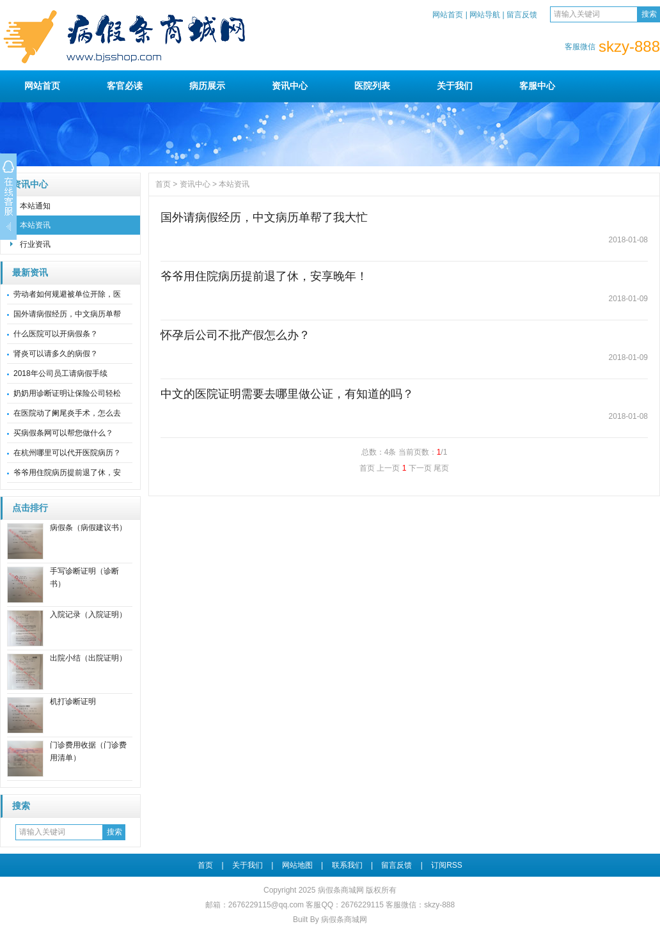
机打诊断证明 (73, 701)
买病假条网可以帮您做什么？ (63, 432)
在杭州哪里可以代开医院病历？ (67, 452)
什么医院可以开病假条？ (55, 333)
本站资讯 (35, 225)
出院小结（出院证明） (88, 658)
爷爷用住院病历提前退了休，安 (67, 472)
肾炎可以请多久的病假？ (55, 353)
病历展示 (207, 86)
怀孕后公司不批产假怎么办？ (235, 335)
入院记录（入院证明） (88, 614)
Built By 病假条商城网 (330, 919)
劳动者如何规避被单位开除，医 (67, 294)
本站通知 (35, 205)
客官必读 (125, 86)
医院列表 (372, 86)
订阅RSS (446, 865)
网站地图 (297, 865)
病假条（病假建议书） (88, 527)
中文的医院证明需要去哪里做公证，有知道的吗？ (287, 394)
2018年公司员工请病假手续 (60, 373)
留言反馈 (522, 14)
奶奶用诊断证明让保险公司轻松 (67, 393)
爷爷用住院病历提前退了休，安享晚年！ (264, 276)
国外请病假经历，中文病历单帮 (67, 313)
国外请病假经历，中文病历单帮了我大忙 (264, 217)
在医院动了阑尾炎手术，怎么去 (67, 413)
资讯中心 (290, 86)
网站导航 (484, 14)
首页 (163, 184)
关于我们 (455, 86)
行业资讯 (35, 244)
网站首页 (447, 14)
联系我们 (347, 865)
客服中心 (537, 86)
